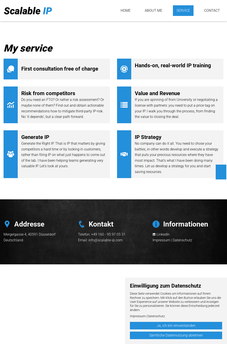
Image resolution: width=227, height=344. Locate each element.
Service (183, 10)
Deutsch (221, 175)
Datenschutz (182, 240)
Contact (212, 10)
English (221, 169)
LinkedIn (163, 234)
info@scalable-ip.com (105, 240)
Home (126, 10)
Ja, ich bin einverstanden (176, 325)
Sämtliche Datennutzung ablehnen (176, 335)
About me (153, 10)
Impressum (161, 240)
